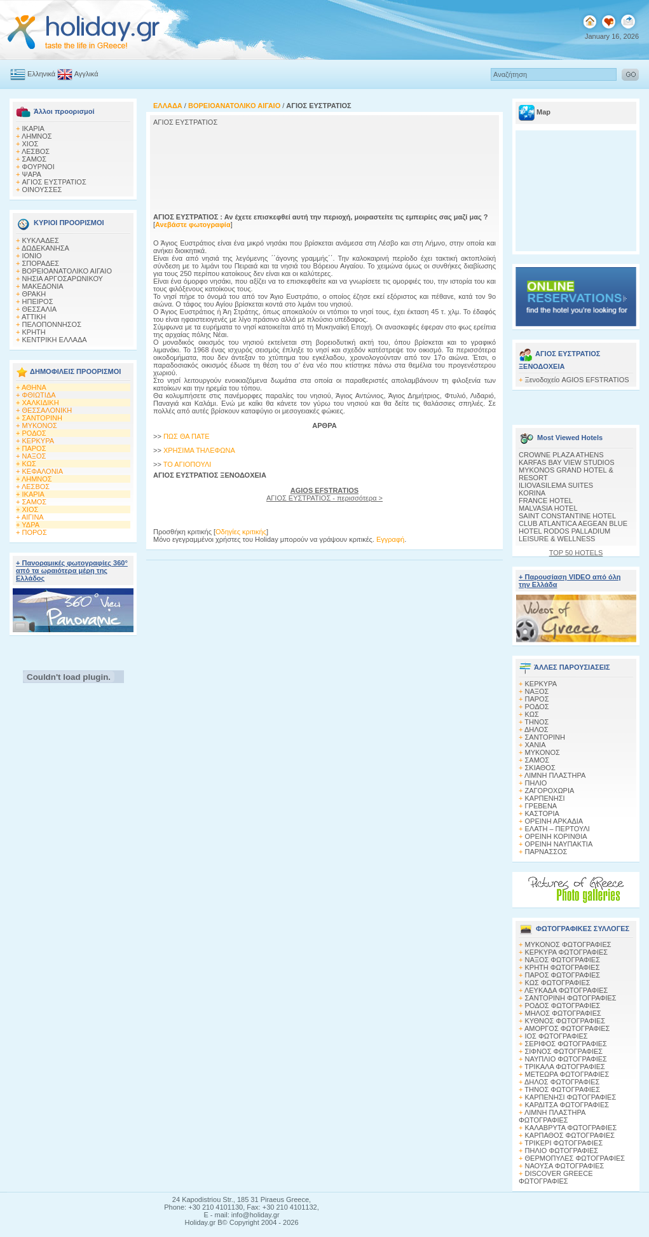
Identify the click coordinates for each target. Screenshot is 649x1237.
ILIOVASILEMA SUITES (556, 485)
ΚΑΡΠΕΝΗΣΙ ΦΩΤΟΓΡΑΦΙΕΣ (571, 1097)
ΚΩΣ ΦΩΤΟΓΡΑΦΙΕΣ (558, 982)
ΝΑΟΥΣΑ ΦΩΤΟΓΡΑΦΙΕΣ (565, 1166)
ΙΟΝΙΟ (32, 255)
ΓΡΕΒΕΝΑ (541, 806)
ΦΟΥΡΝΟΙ (38, 166)
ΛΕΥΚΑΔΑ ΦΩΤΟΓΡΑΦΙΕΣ (566, 990)
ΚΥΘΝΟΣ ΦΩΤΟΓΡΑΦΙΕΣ (565, 1021)
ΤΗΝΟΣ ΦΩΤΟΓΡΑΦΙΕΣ (562, 1089)
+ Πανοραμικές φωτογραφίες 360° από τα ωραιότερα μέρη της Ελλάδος (72, 570)
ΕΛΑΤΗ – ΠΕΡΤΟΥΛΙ (557, 829)
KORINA (532, 493)
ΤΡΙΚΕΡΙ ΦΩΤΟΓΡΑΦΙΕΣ (563, 1143)
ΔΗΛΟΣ (536, 729)
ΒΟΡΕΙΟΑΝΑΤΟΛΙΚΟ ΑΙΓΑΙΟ (67, 271)
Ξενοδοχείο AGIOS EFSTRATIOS (577, 380)
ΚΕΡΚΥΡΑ (38, 441)
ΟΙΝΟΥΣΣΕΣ (42, 189)
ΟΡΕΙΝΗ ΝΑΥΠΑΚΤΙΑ (559, 844)
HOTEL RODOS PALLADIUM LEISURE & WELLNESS (564, 534)
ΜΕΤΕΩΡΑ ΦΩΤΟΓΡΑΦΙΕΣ (567, 1074)
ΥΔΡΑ (30, 525)
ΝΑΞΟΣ (34, 456)
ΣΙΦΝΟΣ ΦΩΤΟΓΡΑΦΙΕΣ (564, 1051)
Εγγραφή (390, 539)
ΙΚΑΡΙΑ (33, 128)
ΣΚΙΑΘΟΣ (540, 767)
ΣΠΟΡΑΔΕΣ (41, 263)
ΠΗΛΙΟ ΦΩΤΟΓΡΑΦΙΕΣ (562, 1150)
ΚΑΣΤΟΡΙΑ (542, 813)
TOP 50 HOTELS (576, 552)
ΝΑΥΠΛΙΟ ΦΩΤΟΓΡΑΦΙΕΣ (566, 1059)
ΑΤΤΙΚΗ (34, 317)
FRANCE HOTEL (546, 500)
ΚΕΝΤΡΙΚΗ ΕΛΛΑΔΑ (54, 339)
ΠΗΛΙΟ (536, 783)
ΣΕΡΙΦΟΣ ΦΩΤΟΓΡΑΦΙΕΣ (566, 1043)
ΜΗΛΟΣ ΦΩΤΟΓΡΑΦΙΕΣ (563, 1013)
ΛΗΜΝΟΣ (37, 136)
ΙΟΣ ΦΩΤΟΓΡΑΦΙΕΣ (556, 1036)
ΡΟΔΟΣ (34, 433)
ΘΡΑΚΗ (34, 294)
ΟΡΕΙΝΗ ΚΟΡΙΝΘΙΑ (556, 836)
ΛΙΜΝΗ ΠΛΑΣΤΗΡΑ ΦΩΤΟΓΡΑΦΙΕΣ (552, 1116)
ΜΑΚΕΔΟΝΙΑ (43, 286)
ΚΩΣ (29, 463)
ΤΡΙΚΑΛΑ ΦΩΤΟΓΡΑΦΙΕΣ (564, 1066)
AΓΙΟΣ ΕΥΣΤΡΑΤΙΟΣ (54, 182)
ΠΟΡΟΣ (34, 532)
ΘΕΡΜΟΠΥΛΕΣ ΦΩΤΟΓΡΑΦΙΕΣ (575, 1158)
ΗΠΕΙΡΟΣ (37, 301)
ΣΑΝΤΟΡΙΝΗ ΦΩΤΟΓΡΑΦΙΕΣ (571, 998)
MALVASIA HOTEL (548, 508)
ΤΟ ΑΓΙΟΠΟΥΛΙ (187, 464)
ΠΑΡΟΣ (34, 448)
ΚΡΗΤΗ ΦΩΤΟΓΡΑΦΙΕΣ (562, 967)
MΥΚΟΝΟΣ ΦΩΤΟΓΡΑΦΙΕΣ (568, 944)
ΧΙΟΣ (30, 144)
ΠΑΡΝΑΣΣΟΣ (546, 851)
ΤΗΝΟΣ (536, 722)
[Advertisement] (240, 167)
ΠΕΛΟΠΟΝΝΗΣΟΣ (51, 324)
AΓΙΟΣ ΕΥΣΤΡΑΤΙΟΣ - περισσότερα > (324, 494)
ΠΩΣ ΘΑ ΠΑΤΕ (186, 436)
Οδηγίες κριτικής (240, 532)
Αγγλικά (86, 74)
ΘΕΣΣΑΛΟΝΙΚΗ (47, 410)
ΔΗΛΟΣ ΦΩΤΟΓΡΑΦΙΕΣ (561, 1082)
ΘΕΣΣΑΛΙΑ (39, 309)
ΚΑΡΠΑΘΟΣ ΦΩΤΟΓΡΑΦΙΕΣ (570, 1135)
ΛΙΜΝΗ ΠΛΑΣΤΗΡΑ (554, 775)
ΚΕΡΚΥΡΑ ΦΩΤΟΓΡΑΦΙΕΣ (566, 952)
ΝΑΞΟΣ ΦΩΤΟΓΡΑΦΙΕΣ (563, 960)
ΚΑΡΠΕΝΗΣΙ (545, 798)
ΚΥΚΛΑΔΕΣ (40, 240)
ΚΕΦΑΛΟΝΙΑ (42, 471)
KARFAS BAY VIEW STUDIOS (567, 462)
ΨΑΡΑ (31, 174)
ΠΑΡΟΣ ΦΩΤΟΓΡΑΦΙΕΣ (563, 975)
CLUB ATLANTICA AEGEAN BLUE (573, 523)
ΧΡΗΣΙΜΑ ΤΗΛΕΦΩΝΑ (199, 450)
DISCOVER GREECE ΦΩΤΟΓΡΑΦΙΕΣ (555, 1177)
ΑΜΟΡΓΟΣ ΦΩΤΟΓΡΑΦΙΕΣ (567, 1028)
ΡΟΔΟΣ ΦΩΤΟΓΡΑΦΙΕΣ (563, 1005)
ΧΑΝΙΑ (535, 745)
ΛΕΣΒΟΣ (36, 151)
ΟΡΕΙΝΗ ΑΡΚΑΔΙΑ (554, 821)
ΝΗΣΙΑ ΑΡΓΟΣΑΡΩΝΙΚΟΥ (62, 278)
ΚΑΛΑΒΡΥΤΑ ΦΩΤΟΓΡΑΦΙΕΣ (571, 1127)
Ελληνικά (41, 74)
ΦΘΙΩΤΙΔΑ (39, 395)
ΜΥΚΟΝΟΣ (39, 425)
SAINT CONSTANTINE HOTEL (567, 516)
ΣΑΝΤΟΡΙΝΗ (42, 418)
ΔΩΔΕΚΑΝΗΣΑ (45, 248)
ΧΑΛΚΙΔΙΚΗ (40, 402)
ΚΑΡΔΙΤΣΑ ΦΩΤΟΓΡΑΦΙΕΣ (567, 1105)
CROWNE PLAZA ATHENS (561, 455)
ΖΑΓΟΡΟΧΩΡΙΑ (550, 790)
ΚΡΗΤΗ (34, 332)
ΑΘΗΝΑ (34, 387)
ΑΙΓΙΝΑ (33, 517)
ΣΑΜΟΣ (34, 159)
